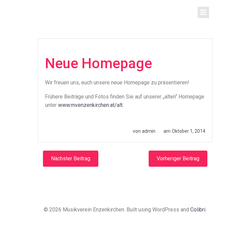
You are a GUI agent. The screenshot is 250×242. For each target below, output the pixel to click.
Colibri (197, 209)
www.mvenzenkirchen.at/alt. (90, 105)
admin (148, 131)
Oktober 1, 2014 (188, 131)
